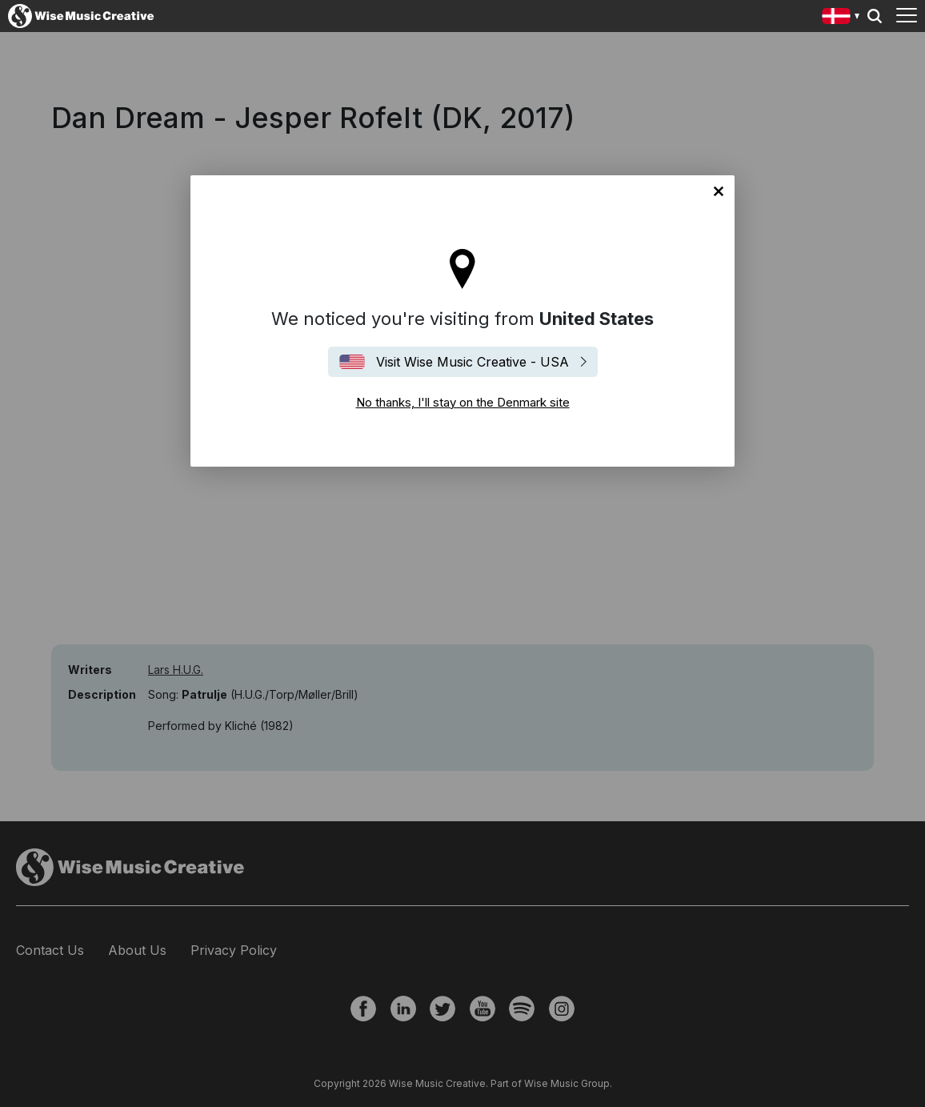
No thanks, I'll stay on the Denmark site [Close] (718, 191)
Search (874, 16)
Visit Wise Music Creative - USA (472, 362)
